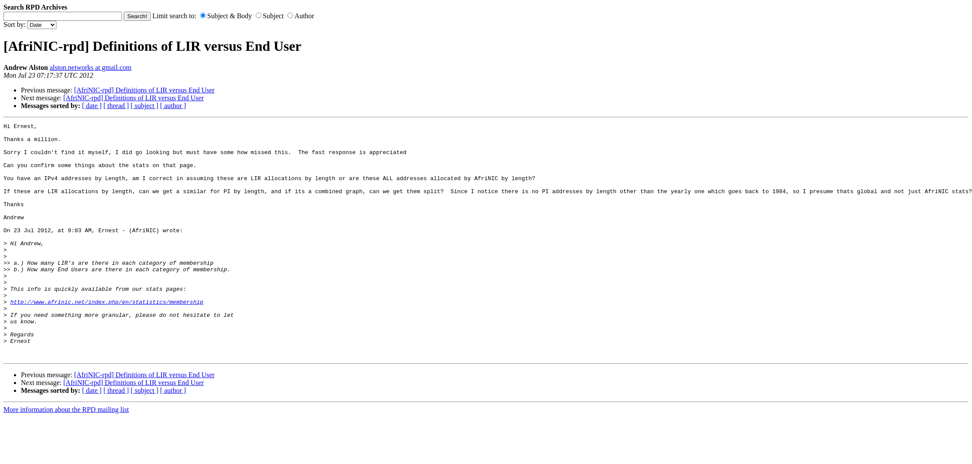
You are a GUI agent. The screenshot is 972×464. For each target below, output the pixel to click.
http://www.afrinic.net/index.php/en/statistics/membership (107, 338)
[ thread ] (116, 105)
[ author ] (173, 105)
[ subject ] (144, 105)
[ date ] (92, 105)
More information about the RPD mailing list (66, 456)
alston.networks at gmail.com (90, 67)
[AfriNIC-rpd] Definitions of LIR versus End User (144, 90)
